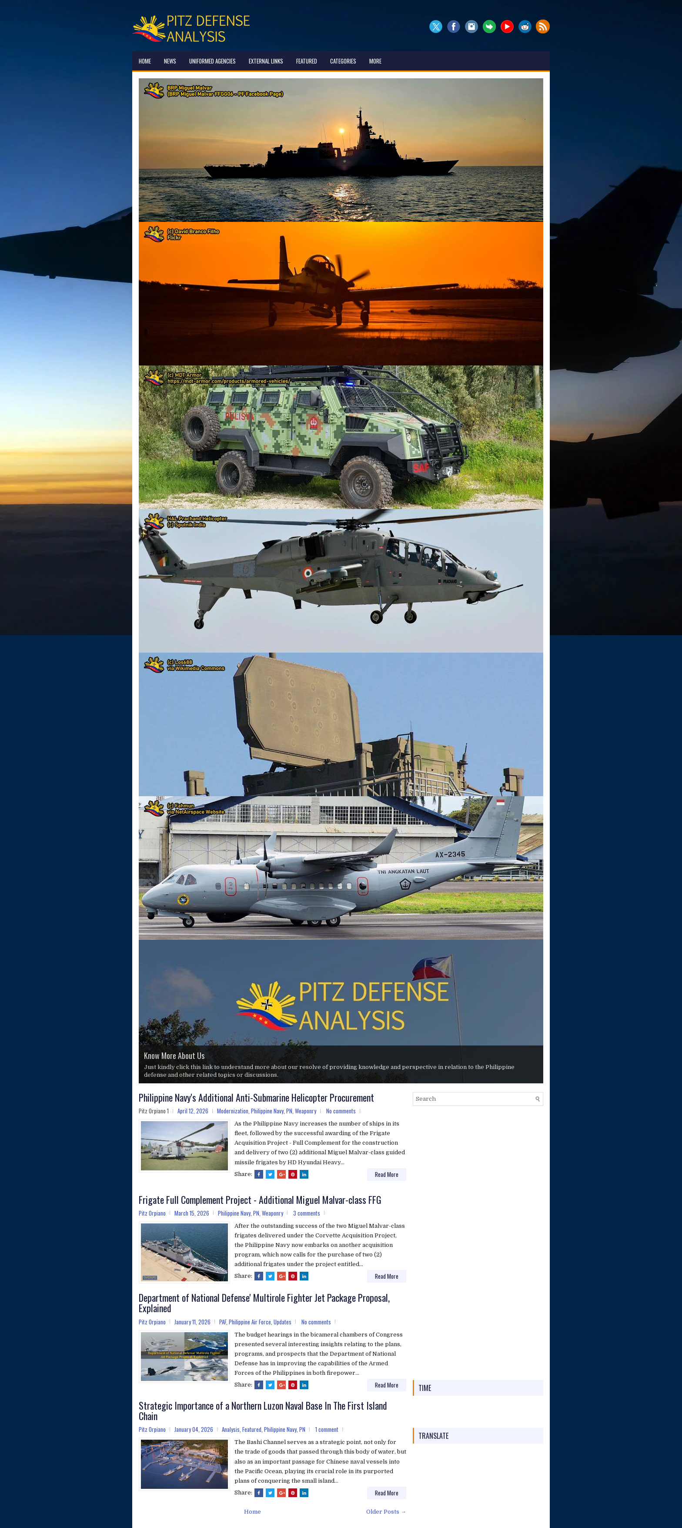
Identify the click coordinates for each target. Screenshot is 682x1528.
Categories (343, 61)
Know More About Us (174, 1055)
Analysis (231, 1429)
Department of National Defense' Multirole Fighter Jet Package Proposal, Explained (264, 1302)
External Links (266, 61)
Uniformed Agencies (212, 61)
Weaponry (305, 1110)
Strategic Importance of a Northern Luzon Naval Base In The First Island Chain (263, 1410)
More (375, 61)
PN (289, 1110)
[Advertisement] (478, 1243)
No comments (341, 1110)
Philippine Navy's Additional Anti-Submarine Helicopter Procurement (256, 1097)
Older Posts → (386, 1511)
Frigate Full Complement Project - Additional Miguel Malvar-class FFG (260, 1199)
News (170, 61)
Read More (386, 1174)
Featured (306, 61)
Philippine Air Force (250, 1321)
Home (145, 61)
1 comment (326, 1429)
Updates (282, 1321)
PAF (222, 1321)
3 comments (306, 1213)
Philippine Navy (267, 1110)
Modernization (232, 1110)
